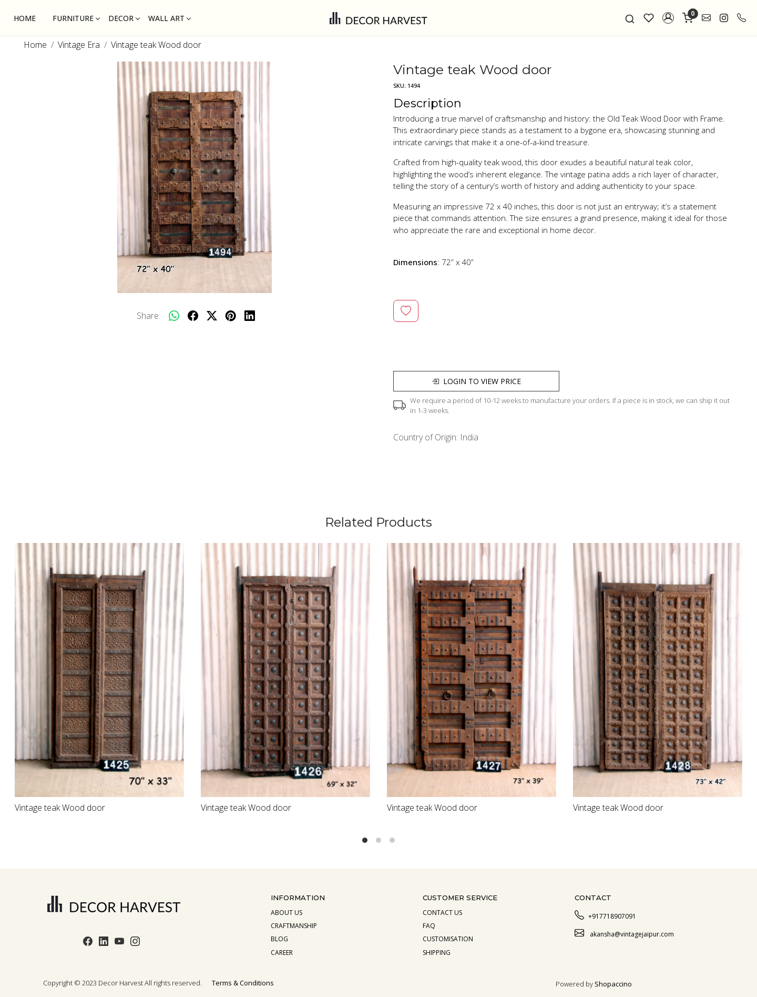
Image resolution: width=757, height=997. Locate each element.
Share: (148, 315)
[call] (741, 18)
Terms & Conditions (243, 983)
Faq (429, 925)
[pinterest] (230, 316)
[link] (629, 18)
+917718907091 (605, 915)
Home (25, 18)
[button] (668, 18)
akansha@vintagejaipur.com (624, 932)
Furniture (76, 18)
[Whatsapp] (174, 316)
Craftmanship (294, 925)
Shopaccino (613, 984)
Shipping (437, 952)
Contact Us (442, 912)
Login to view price (476, 381)
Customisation (448, 938)
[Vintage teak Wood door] (99, 670)
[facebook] (192, 316)
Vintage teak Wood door (60, 807)
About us (286, 912)
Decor (123, 18)
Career (282, 952)
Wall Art (169, 18)
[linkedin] (249, 316)
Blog (279, 938)
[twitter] (211, 316)
